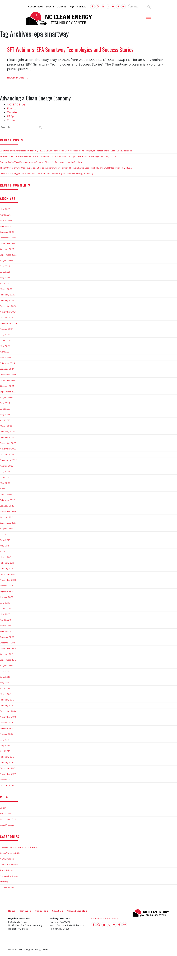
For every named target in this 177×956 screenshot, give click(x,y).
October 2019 (6, 654)
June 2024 (5, 340)
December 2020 (8, 574)
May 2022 (5, 483)
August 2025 (6, 260)
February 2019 (7, 699)
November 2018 (8, 717)
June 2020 (5, 608)
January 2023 (7, 437)
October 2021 (6, 517)
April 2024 (5, 351)
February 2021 (7, 562)
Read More (16, 77)
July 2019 (4, 671)
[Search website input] (137, 6)
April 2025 (5, 283)
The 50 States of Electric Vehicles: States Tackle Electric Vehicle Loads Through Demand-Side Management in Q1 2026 (58, 156)
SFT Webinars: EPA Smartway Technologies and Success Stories (70, 49)
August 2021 (6, 528)
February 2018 (7, 756)
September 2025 (8, 254)
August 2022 (6, 466)
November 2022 (8, 448)
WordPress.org (7, 825)
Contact (82, 7)
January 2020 (7, 637)
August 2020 (6, 597)
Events (50, 7)
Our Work (25, 910)
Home (11, 910)
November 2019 (8, 648)
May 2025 (5, 277)
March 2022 (6, 494)
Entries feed (5, 813)
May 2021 (5, 545)
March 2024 (6, 357)
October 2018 (7, 722)
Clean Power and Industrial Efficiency (18, 847)
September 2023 (8, 391)
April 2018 (5, 751)
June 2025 (5, 272)
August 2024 (6, 329)
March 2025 (6, 289)
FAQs (72, 7)
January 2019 (6, 705)
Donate (61, 7)
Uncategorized (7, 887)
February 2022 (7, 500)
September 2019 (8, 659)
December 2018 (8, 711)
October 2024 (7, 317)
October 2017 (6, 779)
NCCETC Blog (36, 7)
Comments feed (8, 819)
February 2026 (7, 226)
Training (4, 881)
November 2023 (8, 380)
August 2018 (6, 734)
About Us (57, 910)
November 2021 (8, 511)
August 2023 (6, 397)
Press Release (6, 870)
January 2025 (7, 300)
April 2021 (5, 551)
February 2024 (7, 363)
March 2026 (6, 220)
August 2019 (6, 665)
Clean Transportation (10, 853)
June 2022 (5, 477)
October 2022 (7, 454)
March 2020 (6, 625)
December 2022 (8, 443)
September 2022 (8, 460)
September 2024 (8, 323)
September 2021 (8, 523)
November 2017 (8, 774)
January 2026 (7, 232)
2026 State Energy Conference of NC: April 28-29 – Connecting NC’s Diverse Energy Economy (46, 173)
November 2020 (8, 580)
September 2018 (8, 728)
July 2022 (5, 471)
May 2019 (5, 682)
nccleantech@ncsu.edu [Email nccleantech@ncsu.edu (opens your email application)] (104, 918)
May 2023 (5, 414)
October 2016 (6, 785)
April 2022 (5, 488)
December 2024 (8, 306)
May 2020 (5, 614)
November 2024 (8, 311)
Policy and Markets (9, 864)
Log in (3, 807)
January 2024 (7, 369)
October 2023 (7, 386)
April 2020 (5, 620)
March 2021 (6, 557)
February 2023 (7, 431)
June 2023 (5, 408)
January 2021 (6, 568)
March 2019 (6, 694)
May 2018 (5, 745)
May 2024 (5, 346)
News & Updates (77, 910)
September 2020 (8, 591)
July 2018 (5, 739)
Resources (41, 910)
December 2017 (8, 768)
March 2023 (6, 426)
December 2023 (8, 374)
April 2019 (5, 688)
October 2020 (7, 585)
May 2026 (5, 209)
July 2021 (4, 534)
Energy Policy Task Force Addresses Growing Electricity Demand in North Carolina (41, 162)
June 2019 (5, 677)
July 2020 (5, 602)
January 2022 (7, 505)
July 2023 (5, 403)
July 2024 (5, 334)
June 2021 (5, 540)
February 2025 (7, 294)
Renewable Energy (9, 876)
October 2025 (7, 249)
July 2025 (5, 266)
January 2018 (7, 762)
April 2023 (5, 420)
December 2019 (8, 642)
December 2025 (8, 237)
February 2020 (7, 631)
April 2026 (5, 215)
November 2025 (8, 243)
